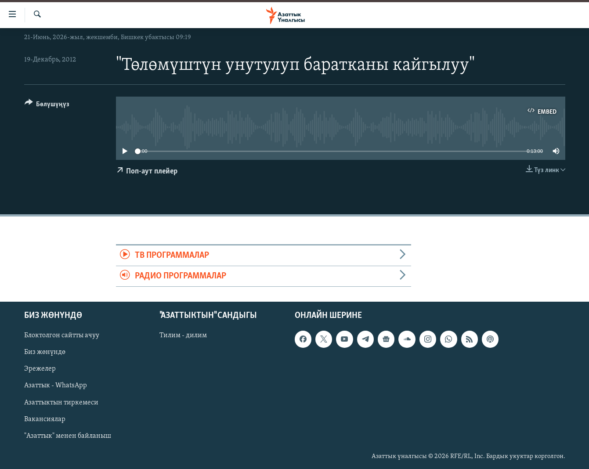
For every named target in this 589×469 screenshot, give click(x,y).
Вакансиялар (44, 419)
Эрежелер (40, 369)
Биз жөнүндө (44, 352)
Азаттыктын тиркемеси (61, 402)
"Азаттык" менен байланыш (67, 436)
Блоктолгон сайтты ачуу (61, 335)
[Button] (47, 106)
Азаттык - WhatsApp (55, 386)
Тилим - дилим (183, 335)
